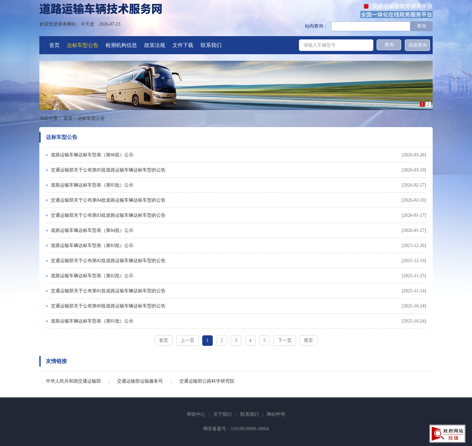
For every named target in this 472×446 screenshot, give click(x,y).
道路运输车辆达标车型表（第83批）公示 (92, 245)
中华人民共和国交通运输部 (73, 381)
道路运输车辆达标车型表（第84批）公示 (92, 230)
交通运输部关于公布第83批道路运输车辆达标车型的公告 (108, 215)
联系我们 (211, 45)
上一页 (187, 340)
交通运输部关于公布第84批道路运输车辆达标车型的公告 (108, 200)
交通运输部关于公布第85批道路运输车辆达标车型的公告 (108, 169)
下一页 (285, 340)
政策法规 (154, 45)
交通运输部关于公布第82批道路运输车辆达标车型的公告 (108, 260)
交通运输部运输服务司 (140, 381)
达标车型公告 (82, 45)
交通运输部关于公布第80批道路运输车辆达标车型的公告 (108, 305)
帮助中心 (196, 414)
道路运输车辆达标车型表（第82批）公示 (92, 275)
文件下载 (182, 45)
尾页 (308, 340)
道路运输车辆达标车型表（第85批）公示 (92, 185)
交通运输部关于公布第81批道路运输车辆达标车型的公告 (108, 290)
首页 (54, 45)
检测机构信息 (121, 45)
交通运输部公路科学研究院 (206, 381)
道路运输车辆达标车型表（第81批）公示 (92, 321)
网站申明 (276, 414)
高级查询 (417, 45)
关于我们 (222, 414)
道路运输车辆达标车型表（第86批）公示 (92, 154)
